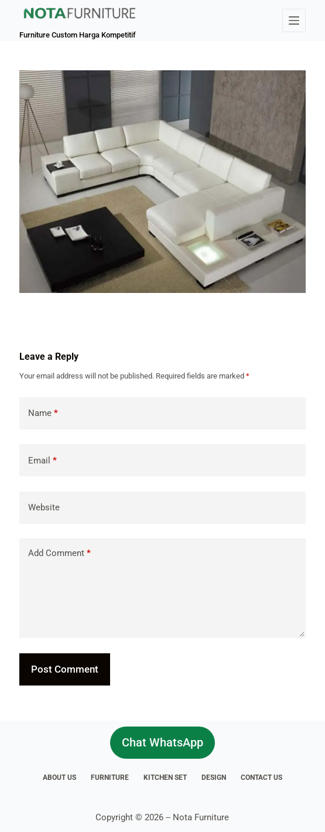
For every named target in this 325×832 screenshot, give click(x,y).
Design (213, 777)
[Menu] (294, 20)
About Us (59, 777)
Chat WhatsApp (162, 742)
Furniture (110, 777)
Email (42, 460)
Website (44, 507)
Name (43, 413)
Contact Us (261, 777)
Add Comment (59, 553)
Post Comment (64, 669)
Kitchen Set (165, 777)
